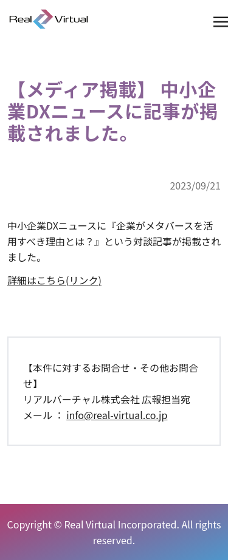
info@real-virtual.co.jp (116, 415)
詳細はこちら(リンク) (54, 280)
